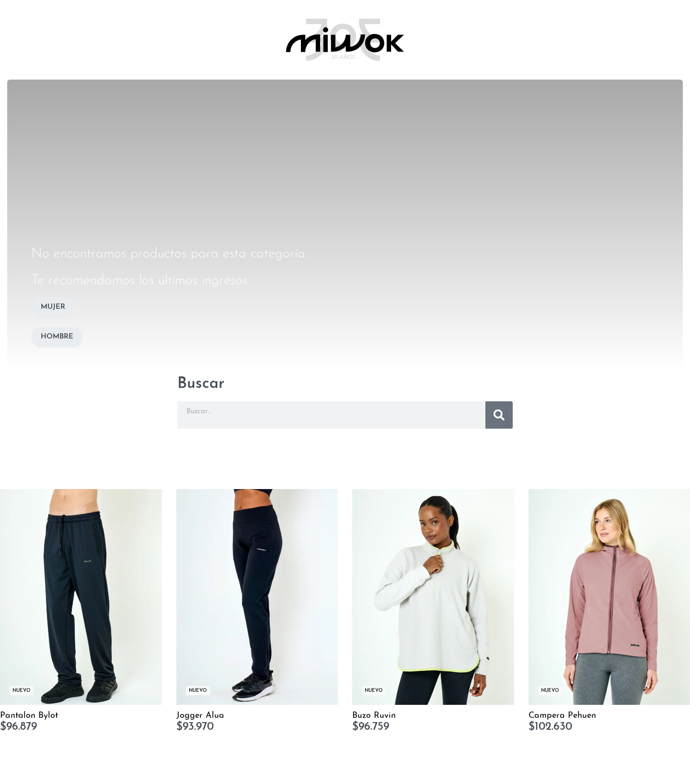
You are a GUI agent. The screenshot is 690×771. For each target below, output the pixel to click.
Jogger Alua (200, 715)
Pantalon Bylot (29, 715)
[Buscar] (499, 415)
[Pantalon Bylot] (81, 597)
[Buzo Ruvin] (433, 597)
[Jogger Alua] (257, 597)
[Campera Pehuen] (609, 597)
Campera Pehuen (562, 715)
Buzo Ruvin (374, 715)
